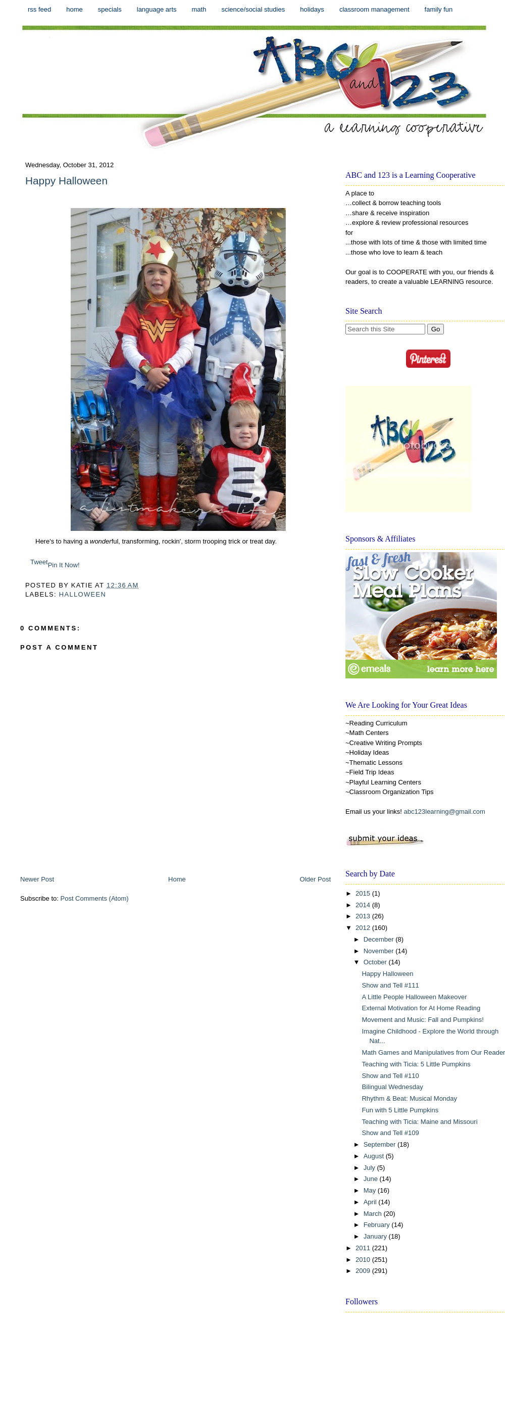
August (375, 1156)
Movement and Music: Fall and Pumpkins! (422, 1019)
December (380, 939)
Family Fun (439, 9)
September (380, 1144)
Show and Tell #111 (390, 985)
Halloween (82, 594)
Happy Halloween (66, 180)
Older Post (315, 879)
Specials (110, 9)
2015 (364, 893)
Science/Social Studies (253, 9)
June (372, 1179)
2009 (364, 1270)
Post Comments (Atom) (95, 898)
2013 (364, 916)
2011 (364, 1248)
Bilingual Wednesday (392, 1087)
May (371, 1190)
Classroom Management (374, 9)
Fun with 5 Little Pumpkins (400, 1110)
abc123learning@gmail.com (444, 811)
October (376, 962)
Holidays (312, 9)
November (380, 951)
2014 (364, 905)
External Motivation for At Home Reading (421, 1008)
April (371, 1202)
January (376, 1236)
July (370, 1167)
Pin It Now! (64, 565)
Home (74, 9)
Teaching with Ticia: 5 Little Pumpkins (416, 1064)
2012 (364, 927)
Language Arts (157, 9)
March (374, 1213)
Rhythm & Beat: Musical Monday (409, 1098)
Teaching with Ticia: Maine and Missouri (419, 1121)
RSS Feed (39, 9)
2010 (364, 1259)
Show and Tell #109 (390, 1133)
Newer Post (37, 879)
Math (199, 9)
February (378, 1225)
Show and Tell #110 (390, 1075)
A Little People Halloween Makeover (414, 997)
